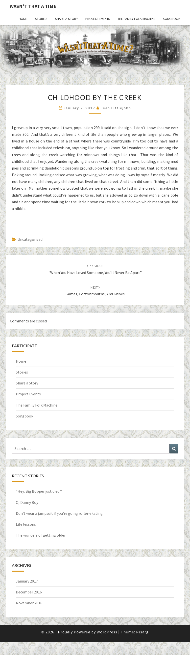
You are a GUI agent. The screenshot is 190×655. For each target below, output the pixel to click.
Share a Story (66, 18)
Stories (41, 18)
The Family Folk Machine (136, 18)
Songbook (171, 18)
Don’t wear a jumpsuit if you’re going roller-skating (59, 513)
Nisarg (142, 631)
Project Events (97, 18)
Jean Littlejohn (116, 108)
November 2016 (29, 602)
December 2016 (29, 591)
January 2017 (27, 581)
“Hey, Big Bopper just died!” (39, 491)
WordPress (107, 631)
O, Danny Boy (27, 502)
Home (23, 18)
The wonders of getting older (41, 535)
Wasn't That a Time (33, 6)
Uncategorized (30, 239)
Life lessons (26, 524)
